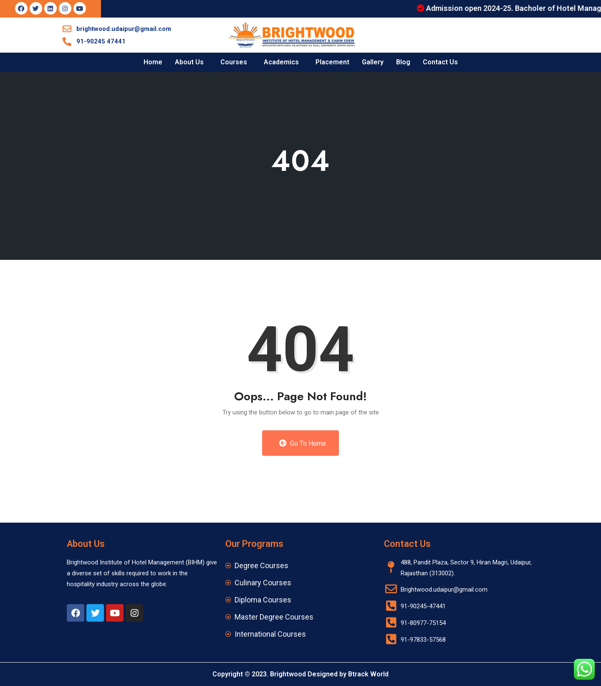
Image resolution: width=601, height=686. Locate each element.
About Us (189, 62)
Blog (403, 62)
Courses (233, 62)
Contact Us (440, 62)
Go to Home (302, 443)
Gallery (373, 62)
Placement (332, 62)
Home (153, 62)
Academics (281, 62)
